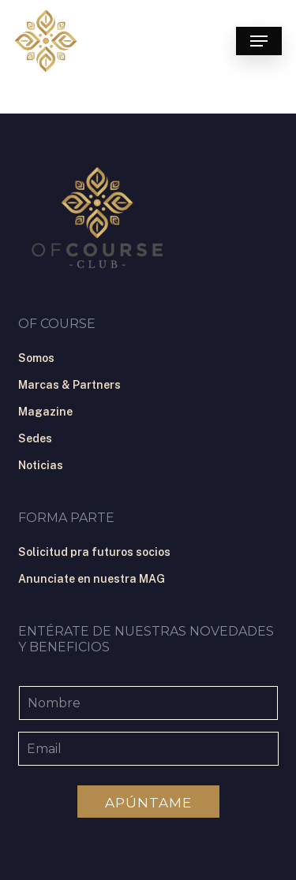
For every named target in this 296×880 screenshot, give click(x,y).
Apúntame (148, 803)
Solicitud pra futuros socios (94, 552)
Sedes (35, 438)
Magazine (45, 411)
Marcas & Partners (69, 384)
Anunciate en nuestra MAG (91, 578)
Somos (36, 358)
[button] (259, 41)
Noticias (40, 465)
